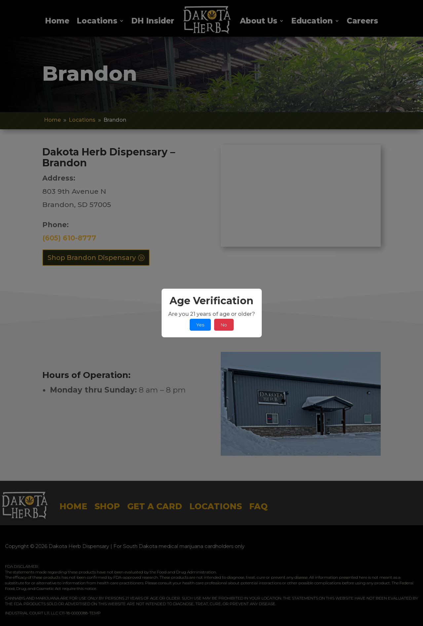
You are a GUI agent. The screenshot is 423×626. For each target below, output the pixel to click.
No (224, 324)
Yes (200, 324)
